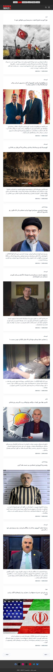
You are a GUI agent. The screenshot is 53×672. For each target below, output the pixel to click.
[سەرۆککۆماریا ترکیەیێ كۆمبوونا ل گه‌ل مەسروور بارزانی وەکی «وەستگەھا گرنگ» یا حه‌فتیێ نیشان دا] (26, 106)
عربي (29, 2)
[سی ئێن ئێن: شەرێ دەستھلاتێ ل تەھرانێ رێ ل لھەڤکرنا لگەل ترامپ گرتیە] (26, 616)
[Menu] (49, 7)
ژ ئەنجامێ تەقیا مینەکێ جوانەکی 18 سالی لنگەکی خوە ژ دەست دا (28, 339)
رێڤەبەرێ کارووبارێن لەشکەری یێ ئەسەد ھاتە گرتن (33, 465)
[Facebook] (16, 664)
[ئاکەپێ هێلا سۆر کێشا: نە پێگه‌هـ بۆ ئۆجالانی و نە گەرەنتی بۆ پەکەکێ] (26, 424)
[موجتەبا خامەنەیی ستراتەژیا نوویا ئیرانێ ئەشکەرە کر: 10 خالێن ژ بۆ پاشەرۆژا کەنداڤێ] (26, 234)
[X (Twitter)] (19, 664)
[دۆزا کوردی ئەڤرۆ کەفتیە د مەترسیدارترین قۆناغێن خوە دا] (26, 42)
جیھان (46, 589)
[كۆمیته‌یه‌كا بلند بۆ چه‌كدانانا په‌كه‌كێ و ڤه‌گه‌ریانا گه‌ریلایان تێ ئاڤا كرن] (26, 169)
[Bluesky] (37, 664)
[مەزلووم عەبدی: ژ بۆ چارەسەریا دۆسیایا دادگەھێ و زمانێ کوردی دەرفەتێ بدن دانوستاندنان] (26, 298)
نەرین (46, 16)
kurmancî (24, 2)
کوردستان (46, 79)
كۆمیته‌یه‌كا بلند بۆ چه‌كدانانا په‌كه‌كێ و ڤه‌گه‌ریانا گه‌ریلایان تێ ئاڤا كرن (28, 147)
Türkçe (33, 2)
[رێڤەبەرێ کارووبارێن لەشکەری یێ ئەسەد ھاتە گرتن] (26, 487)
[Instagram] (23, 664)
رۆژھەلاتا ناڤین (44, 207)
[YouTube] (30, 664)
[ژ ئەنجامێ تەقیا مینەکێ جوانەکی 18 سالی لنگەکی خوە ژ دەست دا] (26, 361)
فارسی (37, 2)
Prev (6, 654)
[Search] (46, 7)
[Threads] (26, 664)
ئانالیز (46, 399)
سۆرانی (15, 2)
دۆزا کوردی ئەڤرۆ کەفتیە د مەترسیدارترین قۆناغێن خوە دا (31, 20)
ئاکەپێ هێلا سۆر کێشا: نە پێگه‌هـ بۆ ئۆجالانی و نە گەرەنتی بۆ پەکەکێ (28, 402)
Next (46, 654)
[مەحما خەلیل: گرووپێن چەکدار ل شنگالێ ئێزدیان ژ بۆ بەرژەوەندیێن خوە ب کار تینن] (26, 551)
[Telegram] (34, 664)
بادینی (19, 2)
